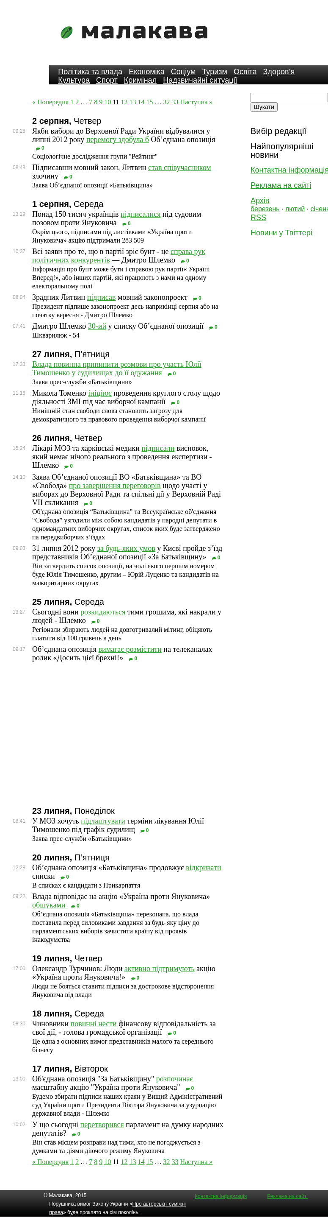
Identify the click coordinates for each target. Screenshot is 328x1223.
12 (124, 102)
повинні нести (94, 1023)
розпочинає (174, 1079)
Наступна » (196, 102)
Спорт (107, 80)
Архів (260, 200)
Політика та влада (90, 71)
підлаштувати (103, 821)
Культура (74, 80)
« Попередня (50, 102)
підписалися (140, 214)
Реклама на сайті (281, 185)
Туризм (214, 71)
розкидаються (102, 612)
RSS (258, 217)
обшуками (49, 905)
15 (149, 102)
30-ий (97, 326)
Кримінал (140, 80)
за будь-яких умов (126, 548)
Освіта (245, 71)
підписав (101, 297)
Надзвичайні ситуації (200, 80)
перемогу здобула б (117, 139)
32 (166, 102)
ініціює (99, 393)
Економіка (147, 71)
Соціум (183, 71)
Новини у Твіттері (281, 233)
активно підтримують (159, 968)
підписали (157, 448)
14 (141, 102)
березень (265, 208)
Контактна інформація (221, 1196)
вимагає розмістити (130, 649)
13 (133, 102)
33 (175, 102)
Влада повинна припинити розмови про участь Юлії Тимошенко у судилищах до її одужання (116, 368)
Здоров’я (279, 71)
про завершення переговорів (115, 485)
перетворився (102, 1124)
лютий (295, 208)
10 (107, 102)
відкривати (203, 867)
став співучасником (179, 167)
